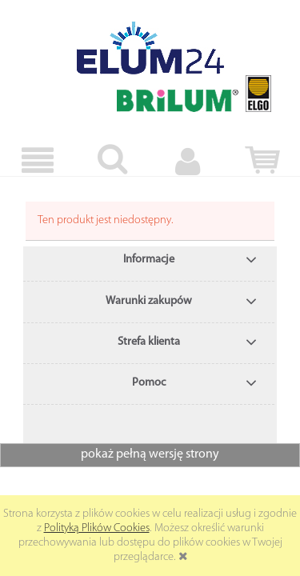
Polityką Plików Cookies (97, 528)
